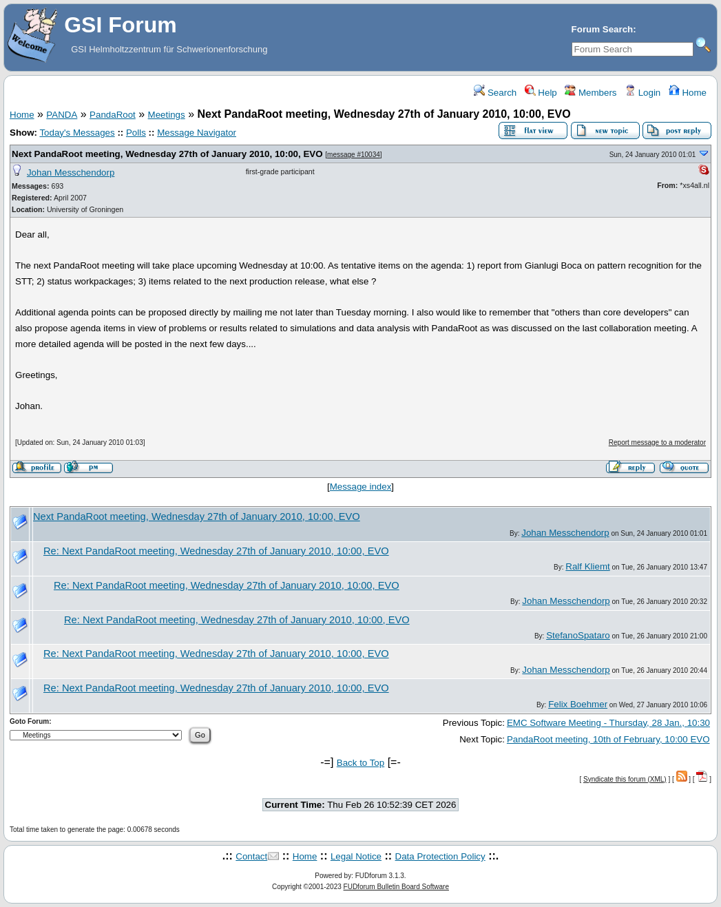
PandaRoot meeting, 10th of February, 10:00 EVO (608, 739)
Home (688, 92)
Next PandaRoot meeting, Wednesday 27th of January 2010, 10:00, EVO (167, 154)
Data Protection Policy (440, 856)
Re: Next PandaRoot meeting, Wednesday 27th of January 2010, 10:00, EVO (216, 550)
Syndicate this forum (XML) (625, 779)
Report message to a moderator (657, 442)
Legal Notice (356, 856)
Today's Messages (76, 132)
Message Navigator (196, 132)
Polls (136, 132)
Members (590, 92)
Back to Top (360, 763)
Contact (251, 856)
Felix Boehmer (577, 704)
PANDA (61, 115)
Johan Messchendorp (70, 172)
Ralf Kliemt (587, 566)
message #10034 (353, 154)
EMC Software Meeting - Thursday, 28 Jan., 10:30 (608, 723)
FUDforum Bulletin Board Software (396, 886)
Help (541, 92)
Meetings (166, 115)
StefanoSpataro (578, 635)
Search (495, 92)
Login (642, 92)
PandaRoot (113, 115)
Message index (361, 486)
